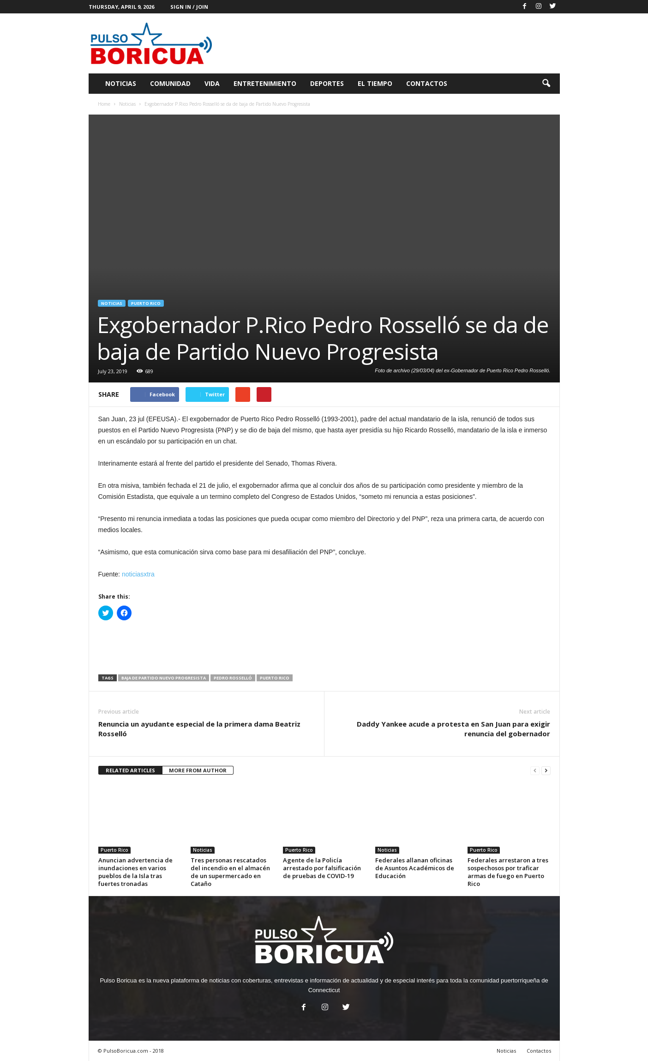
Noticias (120, 83)
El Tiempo (375, 83)
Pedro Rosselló (233, 678)
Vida (212, 83)
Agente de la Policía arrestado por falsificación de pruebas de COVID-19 (322, 868)
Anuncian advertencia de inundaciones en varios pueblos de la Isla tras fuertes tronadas (135, 872)
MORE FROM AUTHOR (198, 770)
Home (104, 104)
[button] (546, 83)
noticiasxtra (138, 574)
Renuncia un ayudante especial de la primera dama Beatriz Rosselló (199, 728)
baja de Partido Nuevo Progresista (163, 678)
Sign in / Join (189, 6)
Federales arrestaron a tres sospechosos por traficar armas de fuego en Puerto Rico (508, 872)
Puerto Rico (146, 303)
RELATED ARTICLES (130, 770)
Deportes (327, 83)
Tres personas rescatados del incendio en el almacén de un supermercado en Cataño (230, 872)
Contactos (426, 83)
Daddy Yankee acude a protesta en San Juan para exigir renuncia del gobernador (453, 728)
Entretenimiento (265, 83)
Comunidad (170, 83)
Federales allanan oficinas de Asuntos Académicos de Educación (414, 868)
